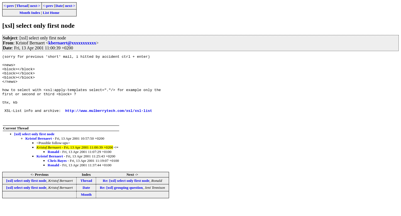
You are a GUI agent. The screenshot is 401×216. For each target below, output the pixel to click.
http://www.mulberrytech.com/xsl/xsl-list (108, 122)
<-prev (9, 6)
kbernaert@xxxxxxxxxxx (72, 43)
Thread (22, 6)
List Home (51, 13)
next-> (35, 6)
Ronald (53, 165)
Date (59, 6)
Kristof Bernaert (38, 152)
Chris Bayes (57, 174)
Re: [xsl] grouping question (121, 201)
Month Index (29, 13)
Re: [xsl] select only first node (126, 194)
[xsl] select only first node (34, 147)
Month (86, 208)
